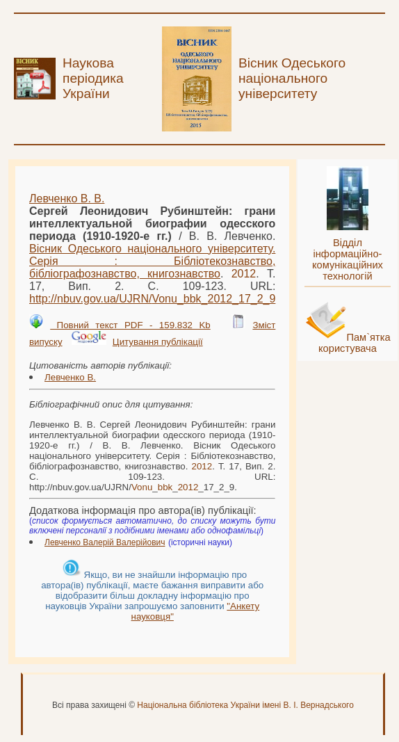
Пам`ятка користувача (354, 343)
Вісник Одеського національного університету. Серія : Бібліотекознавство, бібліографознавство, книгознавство (152, 261)
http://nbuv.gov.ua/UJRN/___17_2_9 (152, 299)
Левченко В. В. (66, 198)
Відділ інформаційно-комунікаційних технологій (347, 259)
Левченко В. (70, 377)
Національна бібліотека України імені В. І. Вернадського (245, 705)
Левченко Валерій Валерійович (104, 542)
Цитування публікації (158, 342)
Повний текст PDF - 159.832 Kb (130, 325)
